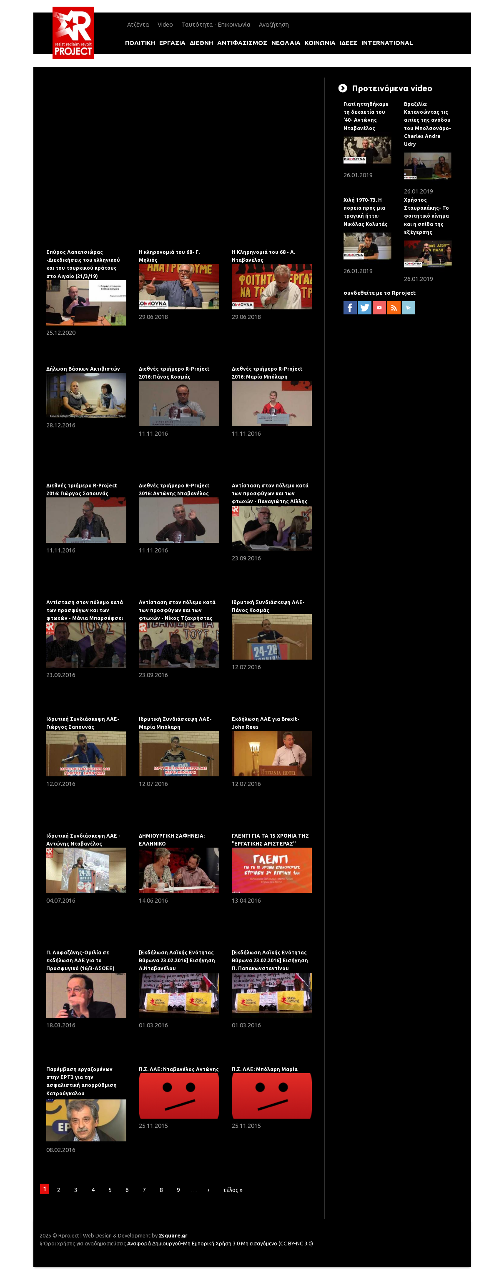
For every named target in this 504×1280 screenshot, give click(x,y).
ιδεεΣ (348, 42)
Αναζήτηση (274, 24)
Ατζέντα (138, 24)
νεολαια (286, 42)
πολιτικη (140, 42)
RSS (394, 307)
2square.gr (173, 1235)
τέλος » (233, 1190)
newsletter (408, 307)
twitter (364, 307)
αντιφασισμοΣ (242, 42)
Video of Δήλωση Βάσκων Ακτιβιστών (178, 159)
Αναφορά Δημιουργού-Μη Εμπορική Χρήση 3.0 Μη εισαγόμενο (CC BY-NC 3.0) (220, 1243)
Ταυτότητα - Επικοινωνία (216, 24)
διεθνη (201, 42)
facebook (350, 307)
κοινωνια (320, 42)
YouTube (379, 307)
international (387, 42)
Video (165, 24)
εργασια (172, 42)
